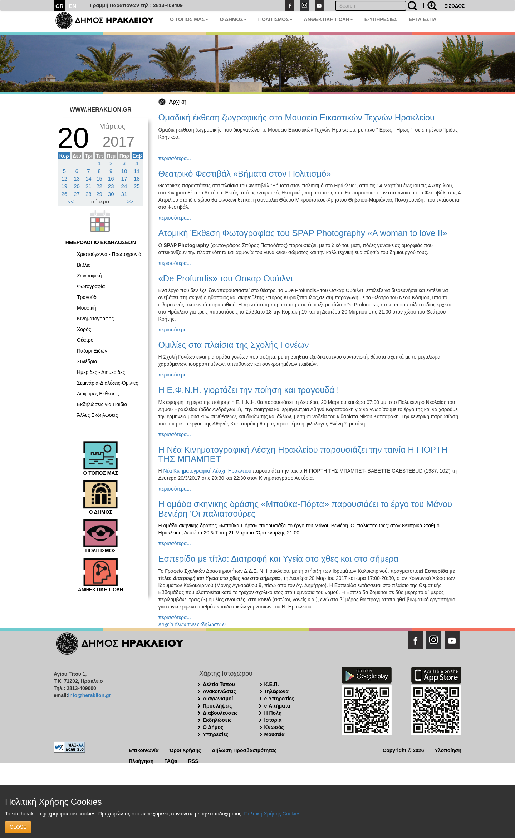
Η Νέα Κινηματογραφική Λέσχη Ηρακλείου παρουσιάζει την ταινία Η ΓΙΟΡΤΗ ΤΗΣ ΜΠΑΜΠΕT (303, 454)
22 (99, 186)
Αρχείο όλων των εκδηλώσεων (192, 624)
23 (111, 186)
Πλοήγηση (141, 760)
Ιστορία (273, 720)
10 (124, 171)
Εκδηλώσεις (217, 720)
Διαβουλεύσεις (220, 713)
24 (124, 186)
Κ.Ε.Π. (271, 684)
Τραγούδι (87, 297)
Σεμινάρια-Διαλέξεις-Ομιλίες (107, 383)
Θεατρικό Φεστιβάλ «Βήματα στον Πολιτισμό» (244, 173)
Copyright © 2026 (403, 750)
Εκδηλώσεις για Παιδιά (102, 404)
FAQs (170, 760)
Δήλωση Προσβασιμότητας (244, 750)
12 (65, 179)
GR (59, 6)
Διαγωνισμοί (218, 698)
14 (88, 179)
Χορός (84, 329)
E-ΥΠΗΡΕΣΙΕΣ (380, 19)
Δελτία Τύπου (219, 684)
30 (111, 194)
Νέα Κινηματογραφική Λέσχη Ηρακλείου (207, 471)
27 (77, 194)
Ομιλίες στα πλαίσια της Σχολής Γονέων (233, 345)
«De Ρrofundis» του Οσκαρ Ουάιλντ (226, 278)
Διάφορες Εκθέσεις (98, 393)
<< (71, 201)
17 (124, 179)
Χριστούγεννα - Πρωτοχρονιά (109, 254)
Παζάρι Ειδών (92, 351)
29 (99, 194)
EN (73, 6)
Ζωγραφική (89, 275)
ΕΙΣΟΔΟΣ (454, 6)
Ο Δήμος (213, 727)
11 (137, 171)
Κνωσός (274, 727)
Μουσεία (274, 734)
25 (137, 186)
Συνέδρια (87, 361)
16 (111, 179)
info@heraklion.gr (89, 695)
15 (99, 179)
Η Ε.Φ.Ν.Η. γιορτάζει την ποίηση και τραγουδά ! (248, 390)
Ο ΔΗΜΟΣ (233, 19)
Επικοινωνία (144, 750)
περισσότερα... (174, 158)
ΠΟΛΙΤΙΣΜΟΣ (275, 19)
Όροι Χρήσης (185, 750)
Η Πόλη (273, 713)
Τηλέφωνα (276, 691)
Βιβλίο (83, 265)
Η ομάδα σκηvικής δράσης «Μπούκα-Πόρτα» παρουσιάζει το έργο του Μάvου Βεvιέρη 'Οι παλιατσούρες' (305, 508)
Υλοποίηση (448, 750)
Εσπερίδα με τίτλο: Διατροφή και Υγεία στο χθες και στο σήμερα (278, 558)
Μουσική (86, 308)
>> (130, 201)
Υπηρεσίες (215, 734)
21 (88, 186)
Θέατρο (85, 340)
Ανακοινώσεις (219, 691)
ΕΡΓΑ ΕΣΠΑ (423, 19)
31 (124, 194)
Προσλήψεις (217, 706)
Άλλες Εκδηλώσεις (97, 415)
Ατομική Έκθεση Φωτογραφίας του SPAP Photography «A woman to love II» (302, 233)
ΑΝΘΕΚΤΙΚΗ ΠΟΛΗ (328, 19)
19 (65, 186)
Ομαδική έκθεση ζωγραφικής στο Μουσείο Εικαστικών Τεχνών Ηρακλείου (296, 117)
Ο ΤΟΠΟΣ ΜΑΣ (189, 19)
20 (77, 186)
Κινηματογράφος (95, 318)
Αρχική (178, 102)
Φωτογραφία (91, 286)
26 (65, 194)
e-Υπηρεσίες (279, 698)
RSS (193, 760)
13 (77, 179)
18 (137, 179)
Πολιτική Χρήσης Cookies (272, 814)
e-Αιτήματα (277, 706)
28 (88, 194)
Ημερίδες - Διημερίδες (101, 372)
